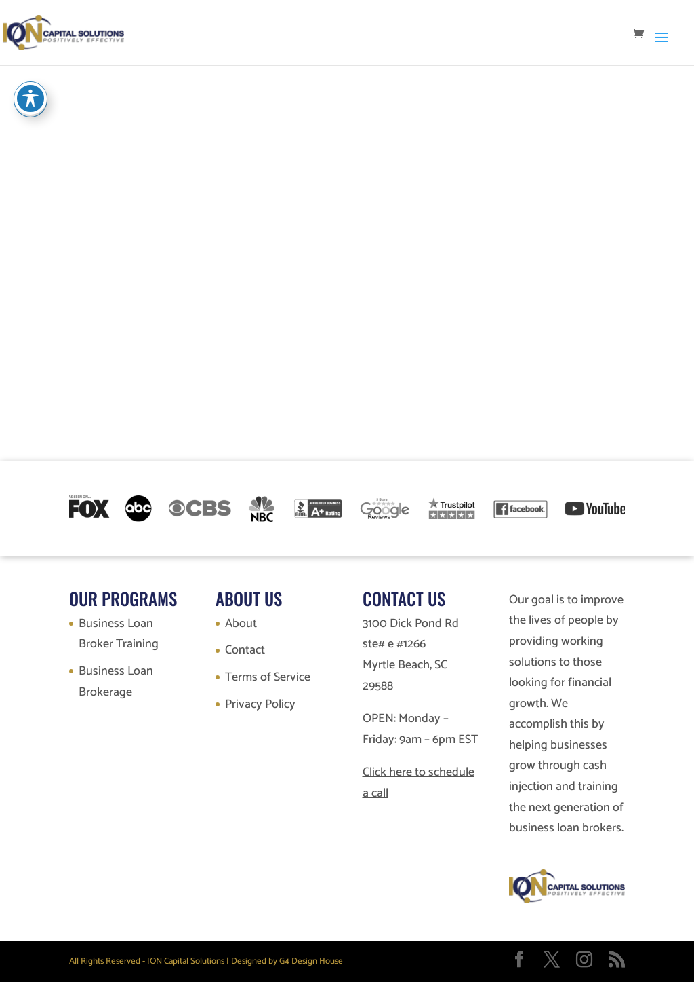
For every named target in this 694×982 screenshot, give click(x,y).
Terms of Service (267, 677)
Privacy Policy (260, 704)
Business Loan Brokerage (116, 681)
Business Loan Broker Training (119, 634)
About (241, 623)
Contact (245, 650)
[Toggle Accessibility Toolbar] (30, 98)
